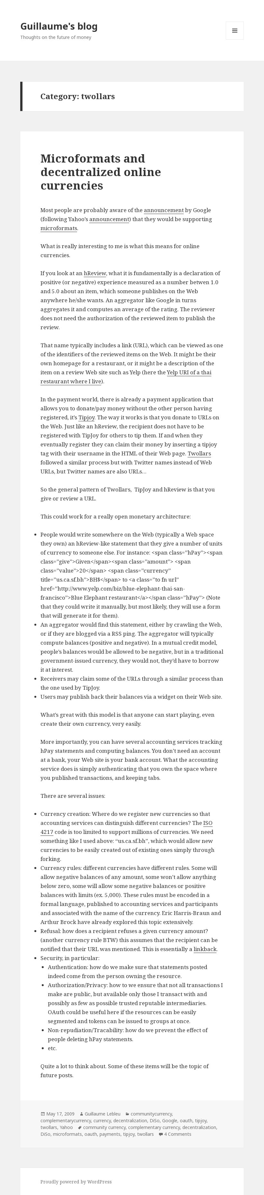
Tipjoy (86, 417)
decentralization (130, 1120)
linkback (205, 949)
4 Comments (177, 1134)
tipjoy (201, 1120)
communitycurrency (151, 1114)
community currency (104, 1127)
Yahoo (66, 1127)
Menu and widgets (235, 39)
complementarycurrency (65, 1120)
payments (110, 1134)
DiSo (155, 1120)
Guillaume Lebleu (102, 1114)
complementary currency (154, 1127)
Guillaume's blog (59, 26)
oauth (186, 1120)
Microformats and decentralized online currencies (100, 172)
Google (169, 1120)
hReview (95, 273)
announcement (164, 210)
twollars (48, 1127)
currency (102, 1120)
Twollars (199, 453)
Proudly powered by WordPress (76, 1182)
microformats (58, 228)
